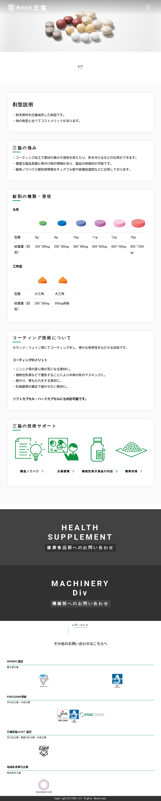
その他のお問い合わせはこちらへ (80, 644)
